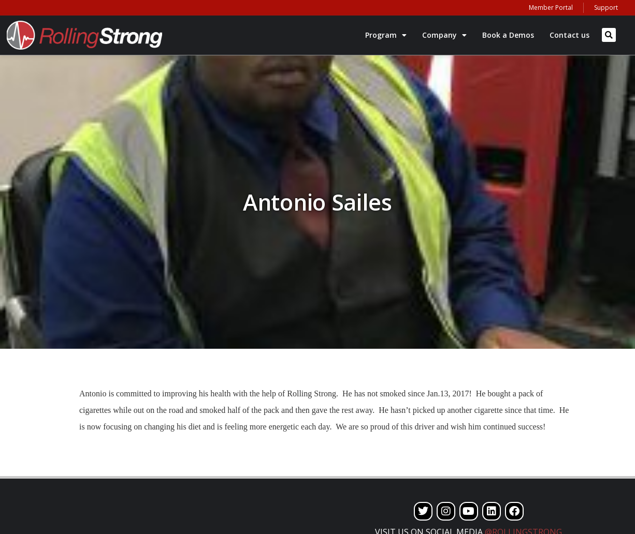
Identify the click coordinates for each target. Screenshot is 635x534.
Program (386, 35)
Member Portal (551, 7)
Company (444, 35)
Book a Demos (508, 35)
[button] (609, 35)
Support (606, 7)
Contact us (569, 35)
